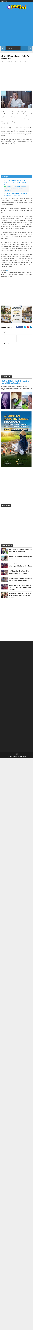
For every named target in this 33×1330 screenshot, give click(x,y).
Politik (17, 62)
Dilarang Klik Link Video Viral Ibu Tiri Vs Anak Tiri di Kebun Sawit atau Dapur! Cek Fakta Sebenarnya (20, 595)
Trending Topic (24, 62)
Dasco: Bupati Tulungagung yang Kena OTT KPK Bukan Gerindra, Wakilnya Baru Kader (15, 182)
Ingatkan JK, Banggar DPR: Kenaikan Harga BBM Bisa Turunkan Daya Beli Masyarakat (15, 188)
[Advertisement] (16, 28)
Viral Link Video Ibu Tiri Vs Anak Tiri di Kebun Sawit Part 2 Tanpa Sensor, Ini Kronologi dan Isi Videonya (20, 587)
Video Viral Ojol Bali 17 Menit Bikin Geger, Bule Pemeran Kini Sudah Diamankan (15, 382)
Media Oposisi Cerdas (21, 756)
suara (7, 270)
